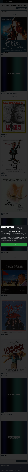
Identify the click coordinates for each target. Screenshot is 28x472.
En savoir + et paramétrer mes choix (8, 240)
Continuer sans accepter (21, 228)
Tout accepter (14, 244)
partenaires (6, 235)
